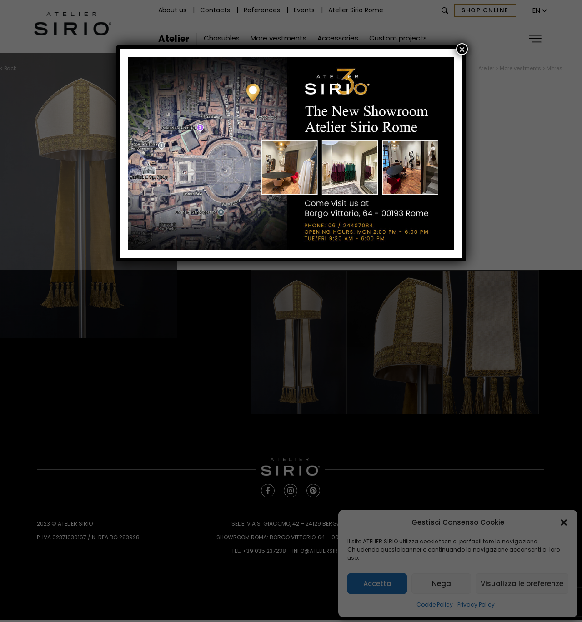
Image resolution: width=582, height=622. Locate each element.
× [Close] (462, 49)
